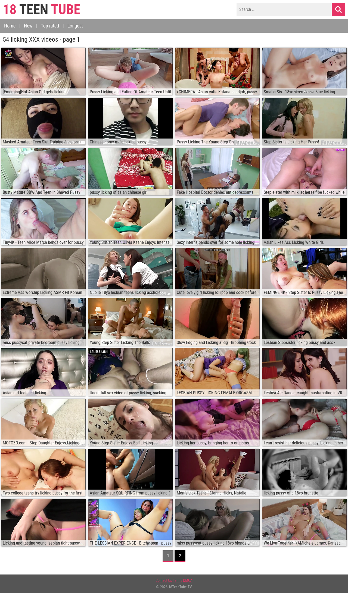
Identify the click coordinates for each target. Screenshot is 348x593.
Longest (75, 26)
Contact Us (164, 580)
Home (9, 26)
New (28, 26)
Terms (177, 580)
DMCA (187, 580)
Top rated (50, 26)
